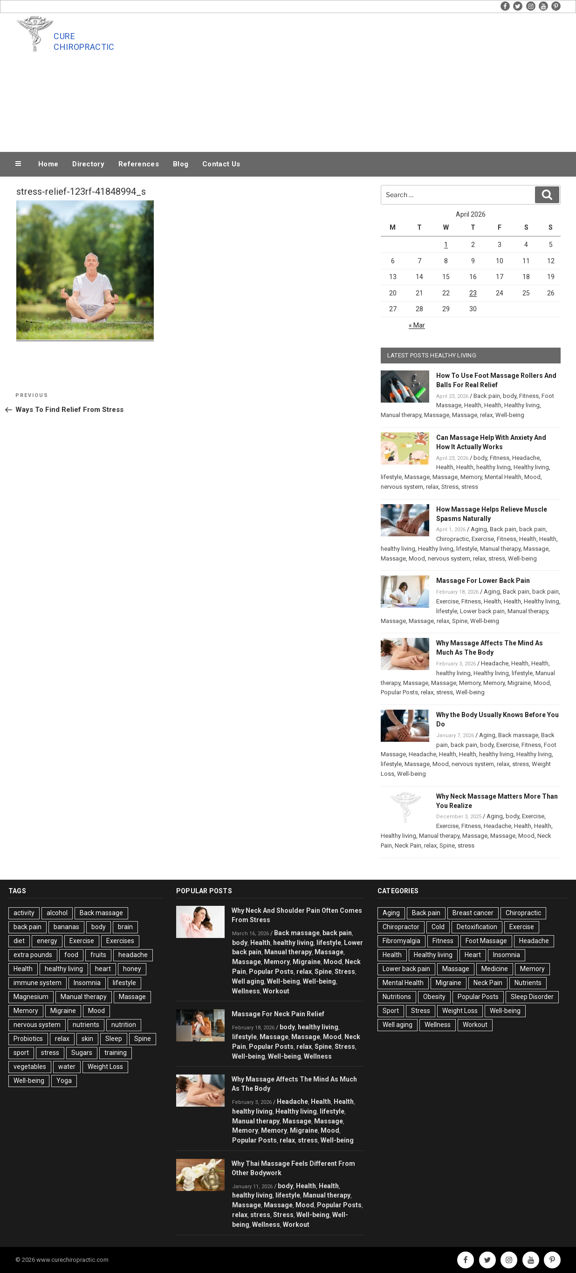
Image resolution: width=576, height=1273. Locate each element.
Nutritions (397, 996)
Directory (88, 164)
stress (469, 486)
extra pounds (33, 954)
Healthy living (522, 405)
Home (48, 164)
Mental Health (503, 476)
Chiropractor (401, 927)
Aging (479, 529)
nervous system (402, 486)
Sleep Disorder (532, 996)
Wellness (246, 991)
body (509, 395)
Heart (473, 954)
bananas (66, 927)
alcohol (57, 913)
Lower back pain (482, 611)
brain (125, 927)
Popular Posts (399, 692)
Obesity (434, 996)
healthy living (493, 467)
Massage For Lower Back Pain (483, 580)
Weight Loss (105, 1066)
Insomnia (87, 982)
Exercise (483, 538)
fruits (98, 954)
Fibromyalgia (401, 940)
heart (103, 968)
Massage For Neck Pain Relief (278, 1014)
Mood (532, 476)
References (138, 164)
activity (24, 913)
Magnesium (31, 996)
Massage (436, 414)
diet (19, 940)
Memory (471, 476)
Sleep (113, 1038)
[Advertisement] (382, 80)
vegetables (30, 1066)
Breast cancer (473, 913)
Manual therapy (401, 414)
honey (132, 968)
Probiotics (28, 1038)
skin (87, 1038)
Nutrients (528, 982)
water (66, 1066)
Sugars (81, 1052)
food (71, 954)
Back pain (486, 395)
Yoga (64, 1080)
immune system (38, 982)
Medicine (494, 968)
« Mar (417, 325)
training (115, 1052)
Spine (459, 620)
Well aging (248, 981)
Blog (180, 164)
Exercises (120, 940)
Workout (276, 991)
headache (133, 954)
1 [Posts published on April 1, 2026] (446, 244)
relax (486, 414)
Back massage (518, 735)
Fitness (529, 395)
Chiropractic (452, 538)
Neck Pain (408, 845)
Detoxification (477, 927)
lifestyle (391, 476)
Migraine (519, 682)
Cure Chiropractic (84, 41)
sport (21, 1052)
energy (47, 940)
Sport (391, 1010)
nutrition (123, 1024)
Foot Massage (486, 940)
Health (472, 405)
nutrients (86, 1024)
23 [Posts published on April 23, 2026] (473, 293)
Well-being (509, 414)
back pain (532, 529)
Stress (450, 486)
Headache (526, 457)
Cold (438, 927)
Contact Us (221, 164)
